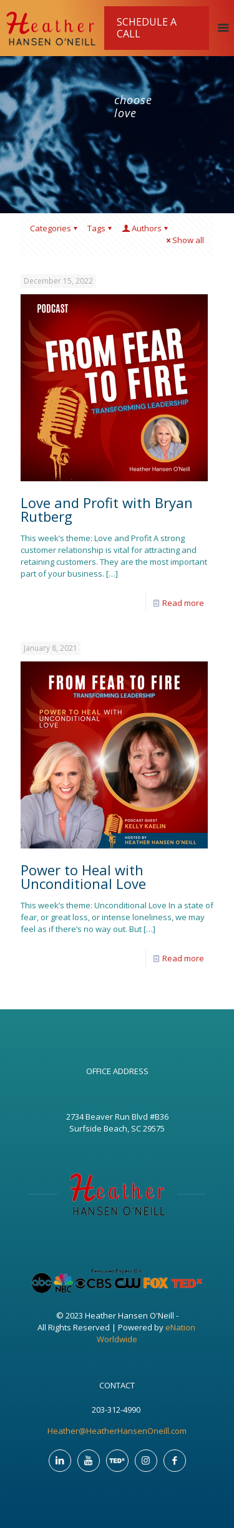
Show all (184, 240)
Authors (146, 228)
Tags (100, 228)
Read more (183, 602)
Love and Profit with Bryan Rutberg (107, 509)
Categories (54, 228)
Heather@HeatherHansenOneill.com (117, 1430)
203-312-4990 (117, 1409)
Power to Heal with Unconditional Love (83, 876)
